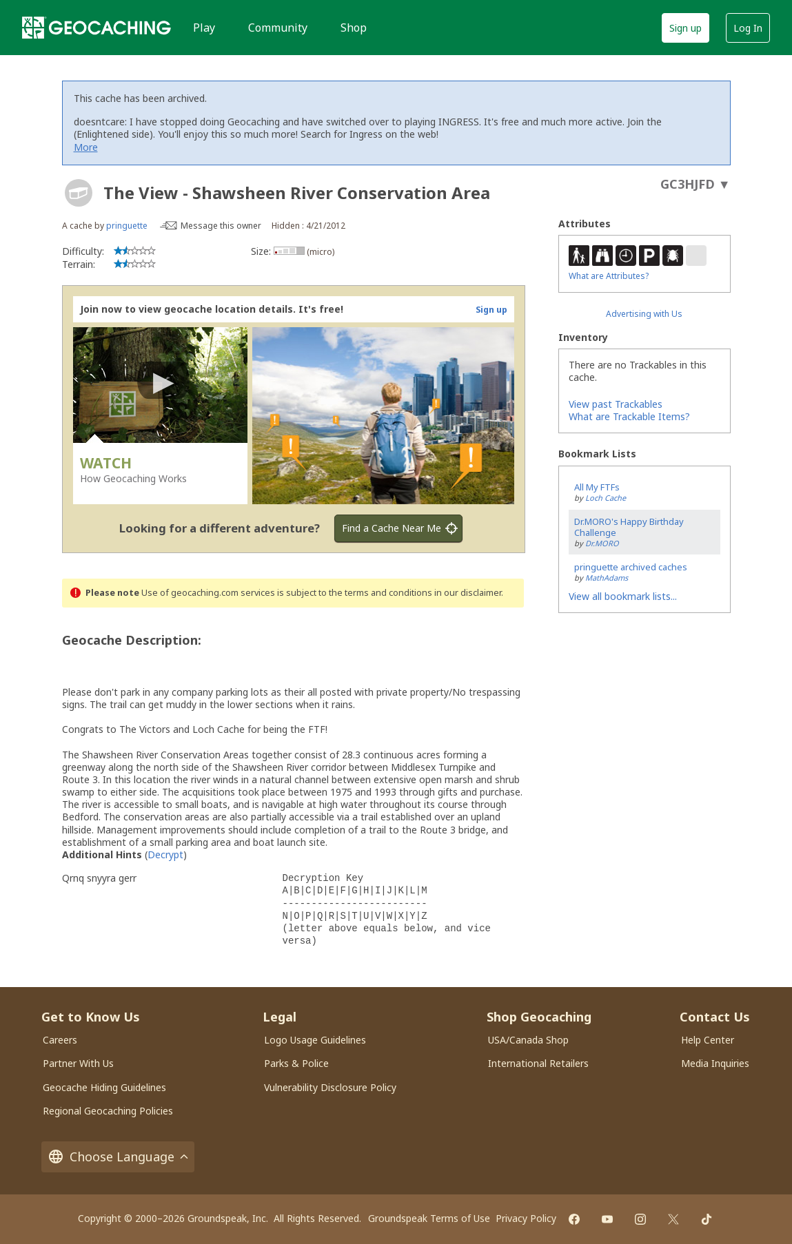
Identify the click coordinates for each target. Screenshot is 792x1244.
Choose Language (118, 1156)
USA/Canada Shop (528, 1039)
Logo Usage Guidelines (315, 1039)
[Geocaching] (96, 27)
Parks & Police (296, 1063)
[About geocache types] (78, 192)
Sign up (685, 27)
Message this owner (221, 225)
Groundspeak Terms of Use (429, 1218)
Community (277, 27)
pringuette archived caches (630, 567)
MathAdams (606, 577)
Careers (60, 1039)
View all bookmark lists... (623, 596)
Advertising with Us (644, 314)
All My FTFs (597, 487)
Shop (354, 27)
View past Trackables (615, 404)
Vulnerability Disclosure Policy (330, 1087)
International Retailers (538, 1063)
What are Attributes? (609, 276)
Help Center (707, 1039)
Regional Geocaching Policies (108, 1110)
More (86, 147)
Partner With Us (78, 1063)
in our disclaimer (467, 593)
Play (204, 27)
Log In (747, 27)
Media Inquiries (715, 1063)
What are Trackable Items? (629, 416)
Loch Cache (605, 498)
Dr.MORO (602, 543)
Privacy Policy (526, 1218)
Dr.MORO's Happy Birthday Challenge (629, 527)
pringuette (127, 225)
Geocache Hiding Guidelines (104, 1087)
